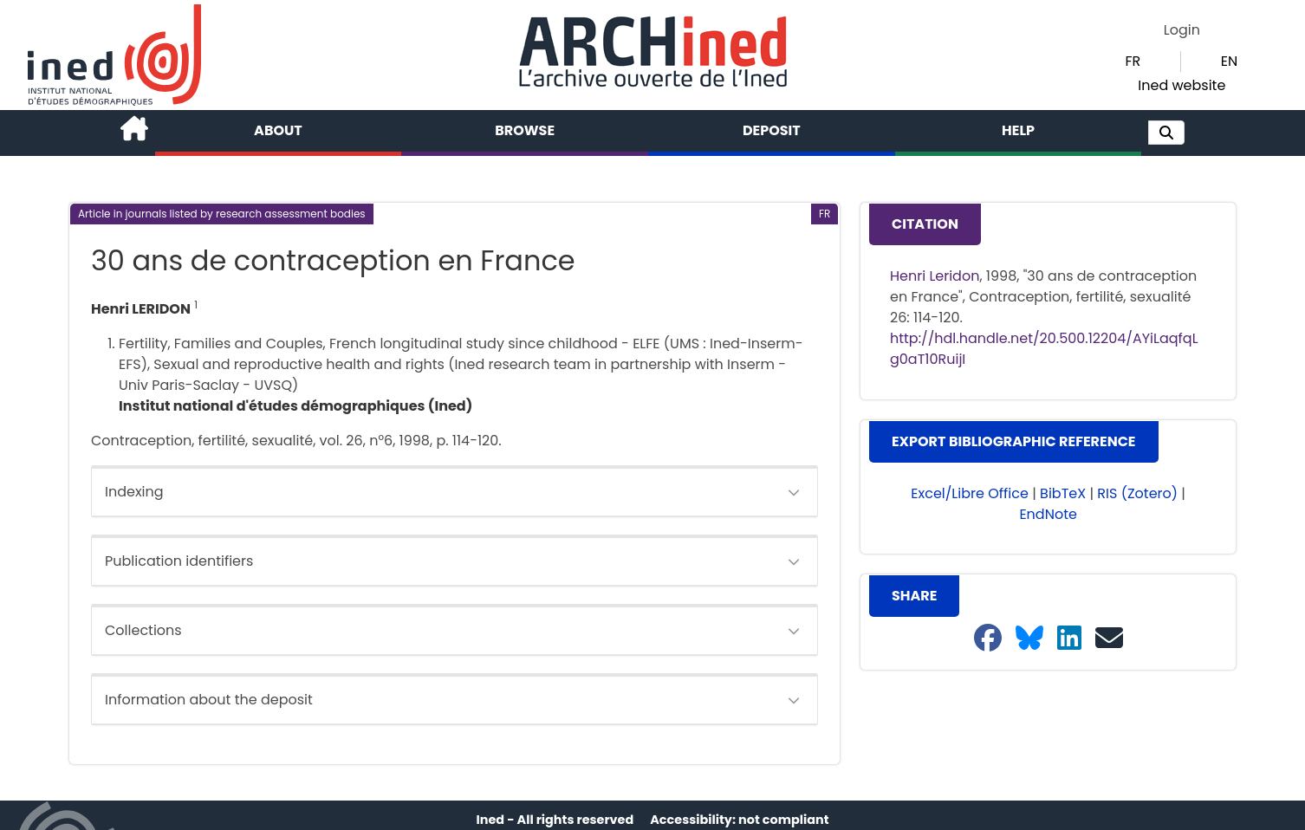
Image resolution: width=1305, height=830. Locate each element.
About (278, 130)
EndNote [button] (1048, 514)
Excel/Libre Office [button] (970, 493)
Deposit (772, 130)
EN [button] (1229, 61)
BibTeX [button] (1063, 493)
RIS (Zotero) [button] (1137, 493)
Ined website (1181, 85)
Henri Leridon (934, 276)
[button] (1166, 132)
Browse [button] (525, 130)
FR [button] (1132, 61)
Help (1018, 130)
